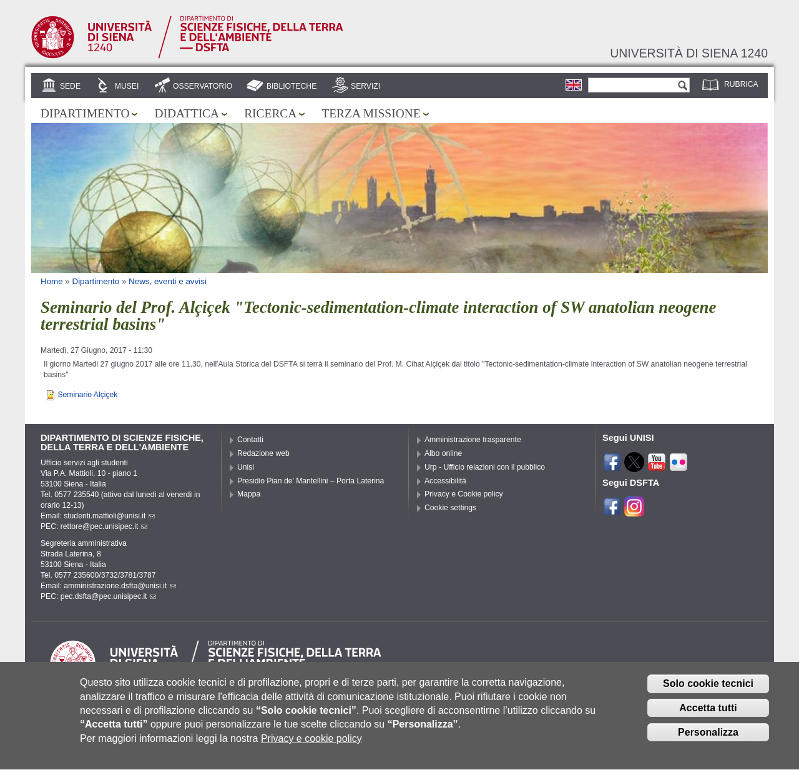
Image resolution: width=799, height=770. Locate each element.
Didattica (186, 113)
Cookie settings (450, 507)
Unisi (245, 467)
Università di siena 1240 (689, 53)
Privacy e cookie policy (311, 748)
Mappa (248, 494)
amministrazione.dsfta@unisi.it (120, 585)
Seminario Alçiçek (87, 394)
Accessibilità (445, 480)
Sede (70, 86)
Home (52, 281)
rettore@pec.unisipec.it (104, 526)
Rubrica (741, 84)
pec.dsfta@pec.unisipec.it (109, 596)
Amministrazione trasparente (472, 439)
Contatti (250, 439)
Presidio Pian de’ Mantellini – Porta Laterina (310, 480)
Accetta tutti (708, 718)
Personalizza (708, 742)
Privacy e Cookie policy (463, 494)
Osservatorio (202, 86)
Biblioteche (291, 86)
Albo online (443, 453)
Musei (127, 86)
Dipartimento (85, 113)
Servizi (365, 86)
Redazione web (263, 453)
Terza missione (370, 113)
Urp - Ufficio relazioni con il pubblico (484, 467)
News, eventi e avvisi (168, 281)
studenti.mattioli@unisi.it (109, 515)
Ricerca (270, 113)
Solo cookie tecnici (708, 693)
